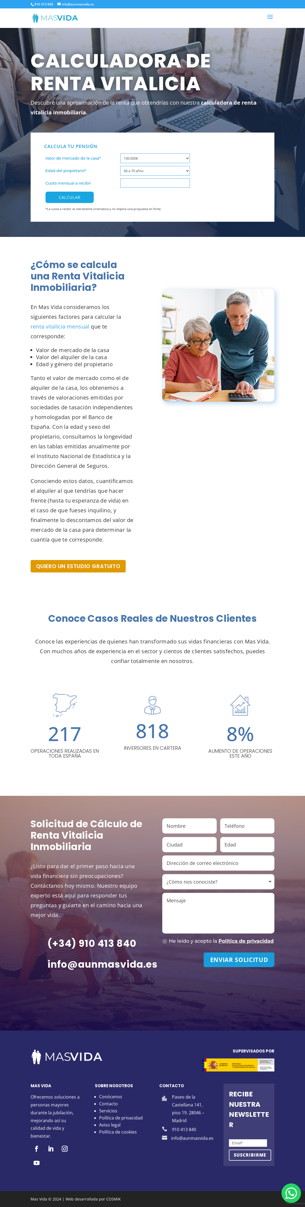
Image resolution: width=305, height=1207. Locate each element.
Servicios (108, 1111)
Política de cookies (118, 1132)
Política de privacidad (246, 941)
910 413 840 (43, 4)
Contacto (108, 1104)
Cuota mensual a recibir (68, 183)
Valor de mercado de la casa (73, 158)
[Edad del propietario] (155, 171)
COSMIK (113, 1199)
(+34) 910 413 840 (92, 943)
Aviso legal (110, 1125)
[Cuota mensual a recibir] (155, 183)
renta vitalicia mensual (60, 326)
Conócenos (110, 1097)
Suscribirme (250, 1155)
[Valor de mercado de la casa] (155, 158)
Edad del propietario (66, 170)
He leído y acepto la (218, 941)
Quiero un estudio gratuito (78, 566)
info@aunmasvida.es (102, 964)
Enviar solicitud (239, 959)
